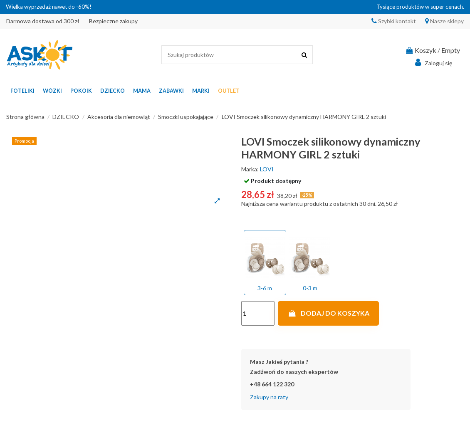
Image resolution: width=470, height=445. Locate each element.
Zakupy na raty (269, 396)
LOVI (267, 169)
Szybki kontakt (396, 21)
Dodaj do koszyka (328, 313)
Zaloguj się (432, 62)
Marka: (250, 169)
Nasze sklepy (446, 21)
